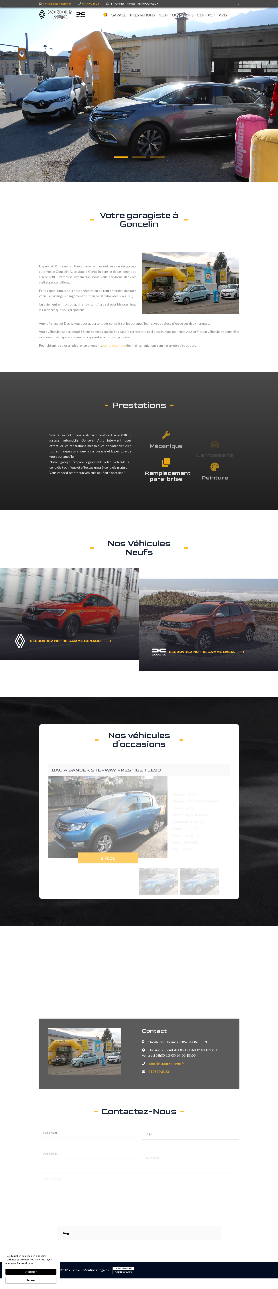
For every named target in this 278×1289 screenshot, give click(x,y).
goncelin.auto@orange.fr (57, 3)
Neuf (163, 14)
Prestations (142, 14)
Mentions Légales (96, 1270)
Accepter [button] (31, 1271)
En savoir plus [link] (25, 1263)
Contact (206, 14)
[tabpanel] (139, 91)
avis (222, 14)
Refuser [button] (31, 1280)
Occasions (182, 14)
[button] (121, 157)
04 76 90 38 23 (90, 3)
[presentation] (69, 1205)
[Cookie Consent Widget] (31, 1268)
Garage (118, 14)
